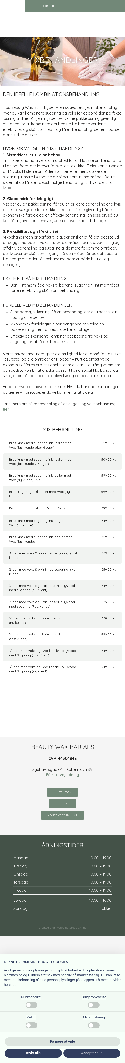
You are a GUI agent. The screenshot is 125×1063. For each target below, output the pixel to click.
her (6, 409)
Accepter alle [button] (91, 1053)
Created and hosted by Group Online (62, 927)
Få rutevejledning (62, 774)
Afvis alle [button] (33, 1053)
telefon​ (65, 792)
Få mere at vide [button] (62, 1041)
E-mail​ (65, 804)
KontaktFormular (62, 815)
